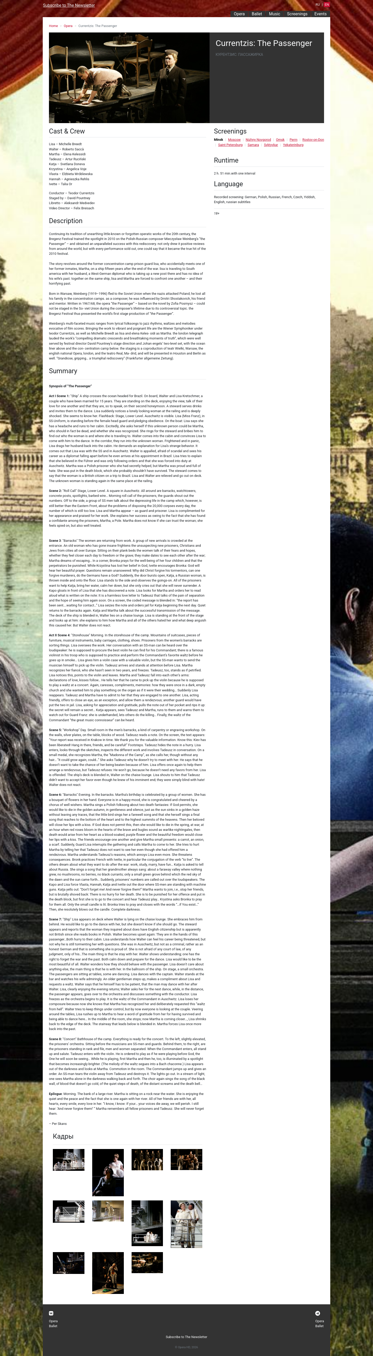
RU (317, 4)
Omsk (280, 140)
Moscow (234, 140)
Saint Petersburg (230, 145)
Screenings (297, 13)
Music (274, 13)
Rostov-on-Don (313, 140)
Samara (253, 145)
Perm (293, 140)
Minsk (218, 140)
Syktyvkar (271, 145)
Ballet (257, 13)
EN (327, 4)
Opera (239, 13)
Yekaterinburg (293, 145)
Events (320, 13)
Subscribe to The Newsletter (69, 5)
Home (53, 26)
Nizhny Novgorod (258, 140)
